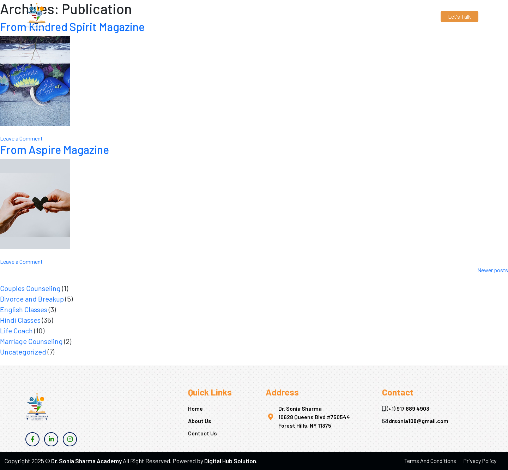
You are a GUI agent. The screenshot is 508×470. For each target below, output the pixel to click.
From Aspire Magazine (54, 149)
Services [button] (288, 16)
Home (232, 16)
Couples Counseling (30, 288)
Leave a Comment (21, 138)
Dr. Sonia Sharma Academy (86, 460)
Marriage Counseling (31, 341)
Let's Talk (459, 16)
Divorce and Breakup (32, 299)
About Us (258, 16)
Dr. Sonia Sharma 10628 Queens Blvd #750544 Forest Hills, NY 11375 (314, 417)
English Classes (23, 309)
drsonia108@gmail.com (147, 16)
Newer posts (492, 270)
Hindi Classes (20, 320)
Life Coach (16, 330)
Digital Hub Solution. (231, 460)
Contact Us (347, 16)
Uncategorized (23, 351)
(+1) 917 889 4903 (90, 16)
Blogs (318, 16)
